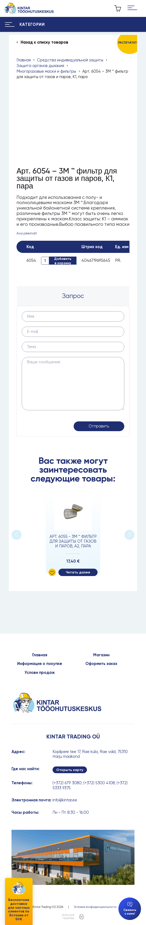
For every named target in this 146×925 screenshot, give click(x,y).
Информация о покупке (39, 663)
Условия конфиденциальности (95, 907)
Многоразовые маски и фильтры (46, 71)
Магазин (101, 655)
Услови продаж (40, 672)
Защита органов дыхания (40, 65)
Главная (24, 60)
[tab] (73, 296)
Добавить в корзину (62, 261)
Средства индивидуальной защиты (70, 60)
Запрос (73, 296)
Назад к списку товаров (44, 42)
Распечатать (128, 42)
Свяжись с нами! (129, 908)
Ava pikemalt (27, 233)
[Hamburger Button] (132, 8)
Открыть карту (69, 770)
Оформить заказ (101, 663)
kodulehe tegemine (68, 917)
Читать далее (78, 572)
